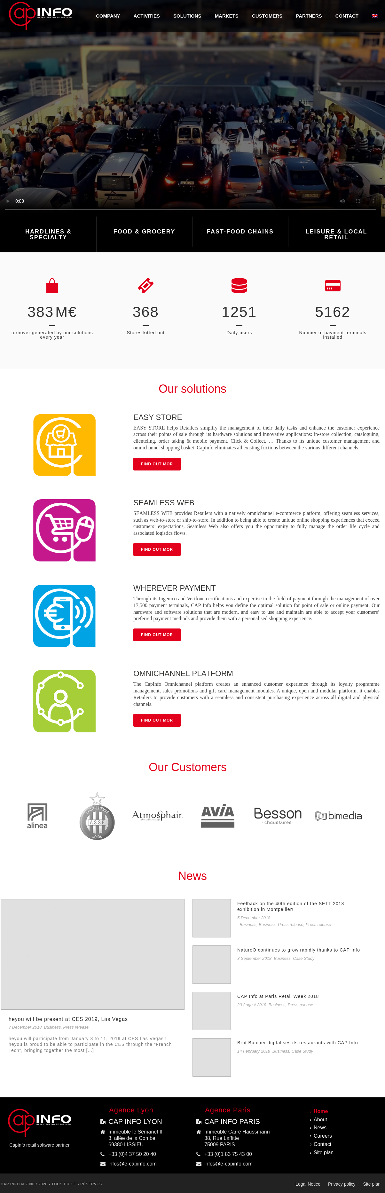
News (318, 1127)
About (318, 1119)
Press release (76, 1027)
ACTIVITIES (147, 16)
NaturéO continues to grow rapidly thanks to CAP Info (298, 949)
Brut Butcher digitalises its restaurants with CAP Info (297, 1042)
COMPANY (108, 16)
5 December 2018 (253, 917)
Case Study (303, 958)
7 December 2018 (25, 1027)
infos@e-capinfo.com (132, 1163)
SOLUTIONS (187, 16)
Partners (309, 16)
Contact (346, 16)
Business (52, 1027)
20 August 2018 (251, 1004)
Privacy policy (342, 1184)
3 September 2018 (254, 958)
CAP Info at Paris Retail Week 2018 (278, 996)
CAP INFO (10, 1184)
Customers (267, 16)
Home (319, 1111)
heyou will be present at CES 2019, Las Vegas (68, 1019)
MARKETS (227, 16)
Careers (321, 1136)
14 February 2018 (253, 1051)
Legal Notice (307, 1184)
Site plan (322, 1152)
